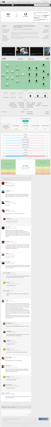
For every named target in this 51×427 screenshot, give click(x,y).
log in (6, 407)
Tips (24, 2)
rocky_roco (7, 226)
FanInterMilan (8, 331)
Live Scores (19, 2)
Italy (40, 19)
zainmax (7, 290)
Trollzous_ (8, 282)
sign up (9, 407)
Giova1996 (8, 272)
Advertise (5, 420)
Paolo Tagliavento (46, 15)
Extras (28, 2)
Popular (8, 5)
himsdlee (7, 253)
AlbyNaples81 (7, 190)
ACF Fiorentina (19, 29)
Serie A (43, 19)
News (9, 2)
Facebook (27, 36)
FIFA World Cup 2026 (29, 5)
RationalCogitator (8, 357)
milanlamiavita (9, 323)
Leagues (3, 5)
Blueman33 (7, 201)
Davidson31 (7, 210)
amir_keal (8, 218)
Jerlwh (6, 182)
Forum (13, 2)
